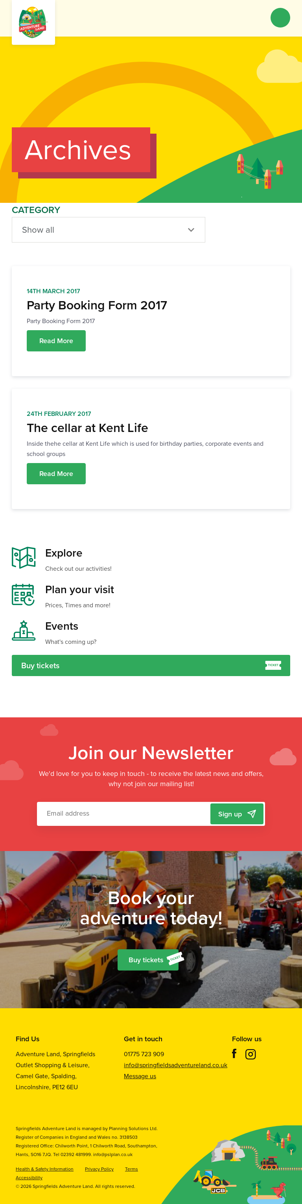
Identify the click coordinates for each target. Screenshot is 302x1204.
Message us (140, 1076)
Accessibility (29, 1177)
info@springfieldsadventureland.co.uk (175, 1065)
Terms (131, 1169)
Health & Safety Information (45, 1169)
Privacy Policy (99, 1169)
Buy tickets (151, 665)
